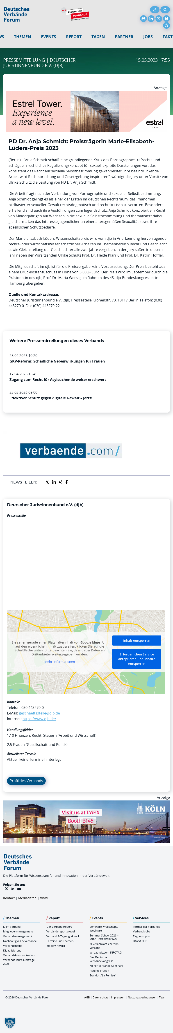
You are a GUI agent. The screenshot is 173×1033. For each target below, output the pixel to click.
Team (162, 997)
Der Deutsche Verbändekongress (101, 959)
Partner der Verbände (146, 926)
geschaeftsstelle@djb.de (39, 713)
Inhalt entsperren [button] (136, 640)
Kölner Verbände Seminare (106, 965)
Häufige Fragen (99, 970)
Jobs (148, 37)
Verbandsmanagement (17, 936)
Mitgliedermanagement (18, 931)
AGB (87, 997)
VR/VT (44, 898)
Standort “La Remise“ (103, 975)
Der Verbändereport (59, 926)
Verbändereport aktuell (60, 931)
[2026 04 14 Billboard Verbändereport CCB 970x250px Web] (86, 803)
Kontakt (9, 898)
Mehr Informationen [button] (59, 662)
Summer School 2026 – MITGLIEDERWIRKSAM (104, 937)
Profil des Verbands (26, 780)
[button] (10, 1023)
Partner (124, 37)
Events (48, 37)
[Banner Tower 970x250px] (86, 93)
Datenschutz (100, 997)
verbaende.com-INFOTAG (106, 952)
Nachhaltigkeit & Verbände (20, 941)
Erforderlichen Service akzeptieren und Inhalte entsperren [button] (136, 659)
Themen (22, 37)
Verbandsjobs (141, 931)
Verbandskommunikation (18, 955)
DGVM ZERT (140, 941)
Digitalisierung (12, 950)
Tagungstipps (141, 936)
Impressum (118, 997)
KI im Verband (11, 926)
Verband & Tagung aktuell (62, 936)
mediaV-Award (55, 945)
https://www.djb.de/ (39, 718)
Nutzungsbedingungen (142, 997)
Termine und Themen (59, 941)
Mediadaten (27, 898)
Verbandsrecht (12, 945)
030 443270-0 (32, 707)
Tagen (98, 37)
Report (74, 37)
